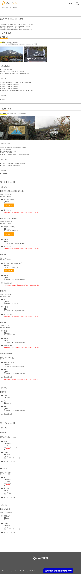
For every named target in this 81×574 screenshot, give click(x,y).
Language (77, 3)
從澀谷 (3, 84)
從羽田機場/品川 (6, 90)
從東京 (3, 86)
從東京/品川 (5, 173)
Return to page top (78, 571)
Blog (70, 3)
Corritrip (9, 3)
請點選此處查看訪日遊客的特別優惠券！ (58, 571)
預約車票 (8, 205)
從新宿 (3, 82)
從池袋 (3, 88)
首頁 (3, 8)
